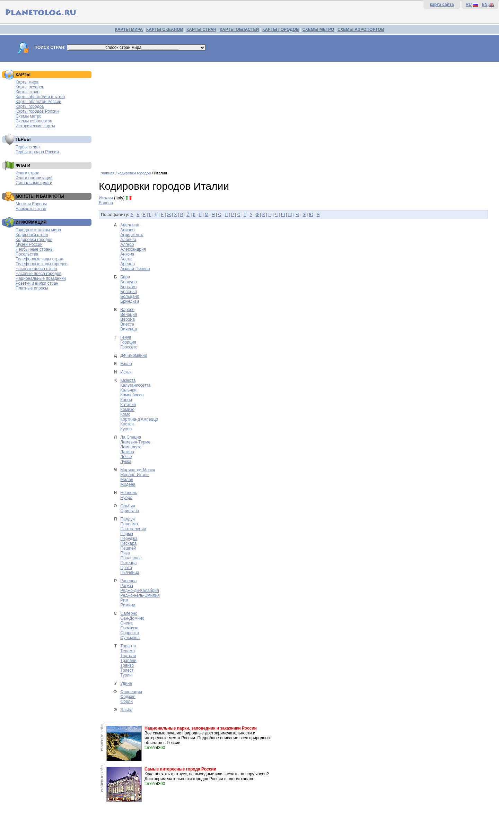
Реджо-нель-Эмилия (139, 595)
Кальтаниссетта (135, 385)
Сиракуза (129, 628)
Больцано (129, 296)
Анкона (127, 254)
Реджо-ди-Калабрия (139, 590)
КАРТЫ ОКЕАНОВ (164, 29)
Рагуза (126, 585)
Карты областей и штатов (40, 96)
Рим (124, 600)
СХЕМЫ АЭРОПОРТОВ (361, 29)
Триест (126, 670)
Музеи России (29, 244)
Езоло (126, 363)
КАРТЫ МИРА (129, 29)
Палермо (129, 524)
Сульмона (130, 637)
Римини (127, 605)
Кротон (127, 424)
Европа (106, 202)
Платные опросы (32, 288)
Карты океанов (30, 87)
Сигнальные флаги (34, 182)
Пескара (128, 543)
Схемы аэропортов (34, 121)
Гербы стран (28, 147)
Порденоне (131, 557)
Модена (127, 484)
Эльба (126, 709)
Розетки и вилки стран (37, 283)
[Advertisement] (297, 113)
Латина (127, 451)
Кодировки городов (34, 239)
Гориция (128, 342)
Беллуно (128, 281)
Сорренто (129, 632)
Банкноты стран (31, 208)
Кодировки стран (32, 234)
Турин (126, 675)
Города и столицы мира (38, 229)
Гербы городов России (37, 151)
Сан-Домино (132, 618)
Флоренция (131, 691)
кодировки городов (134, 173)
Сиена (126, 623)
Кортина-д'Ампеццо (139, 419)
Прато (126, 567)
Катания (128, 404)
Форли (126, 701)
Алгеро (127, 244)
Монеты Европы (31, 203)
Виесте (127, 324)
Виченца (128, 329)
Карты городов (30, 106)
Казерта (127, 380)
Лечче (126, 456)
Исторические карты (35, 125)
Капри (126, 399)
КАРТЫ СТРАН (201, 29)
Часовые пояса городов (38, 273)
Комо (125, 414)
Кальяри (128, 390)
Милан (126, 479)
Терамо (127, 650)
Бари (125, 277)
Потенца (128, 562)
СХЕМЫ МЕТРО (318, 29)
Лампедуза (130, 447)
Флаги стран (27, 173)
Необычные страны (34, 249)
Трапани (128, 660)
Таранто (128, 646)
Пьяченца (129, 572)
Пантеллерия (133, 528)
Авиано (127, 229)
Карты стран (28, 91)
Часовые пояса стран (36, 268)
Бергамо (128, 286)
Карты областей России (38, 101)
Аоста (126, 259)
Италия (106, 198)
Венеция (128, 314)
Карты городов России (37, 111)
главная (107, 173)
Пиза (125, 553)
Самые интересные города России (180, 769)
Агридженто (131, 234)
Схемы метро (29, 116)
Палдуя (127, 519)
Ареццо (127, 263)
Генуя (125, 337)
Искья (126, 372)
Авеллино (129, 225)
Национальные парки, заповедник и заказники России (201, 728)
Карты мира (27, 82)
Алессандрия (133, 249)
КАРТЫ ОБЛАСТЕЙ (239, 29)
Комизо (127, 409)
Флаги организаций (34, 177)
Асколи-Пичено (135, 268)
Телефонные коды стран (39, 259)
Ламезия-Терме (135, 442)
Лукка (125, 461)
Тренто (127, 665)
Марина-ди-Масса (137, 469)
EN (485, 4)
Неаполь (128, 492)
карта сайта (442, 4)
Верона (127, 319)
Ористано (129, 510)
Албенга (128, 239)
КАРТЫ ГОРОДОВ (280, 29)
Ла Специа (130, 437)
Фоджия (127, 696)
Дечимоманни (133, 355)
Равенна (128, 580)
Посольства (27, 254)
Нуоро (126, 497)
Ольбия (127, 505)
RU (469, 4)
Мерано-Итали (134, 474)
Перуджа (128, 538)
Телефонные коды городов (42, 263)
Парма (126, 533)
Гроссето (128, 347)
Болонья (128, 291)
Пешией (128, 548)
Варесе (127, 309)
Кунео (126, 429)
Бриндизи (129, 301)
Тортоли (128, 655)
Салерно (128, 613)
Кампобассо (131, 395)
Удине (126, 683)
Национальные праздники (41, 278)
